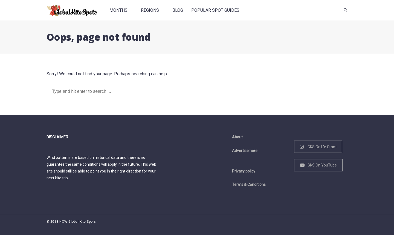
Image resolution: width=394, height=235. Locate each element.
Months (118, 10)
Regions (150, 10)
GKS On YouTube (318, 165)
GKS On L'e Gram (318, 147)
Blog (177, 10)
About (237, 137)
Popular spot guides (215, 10)
